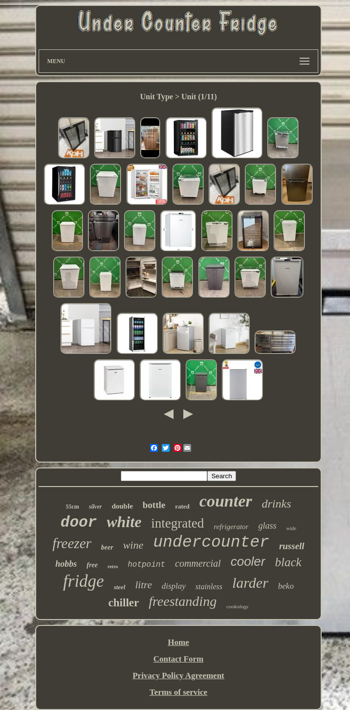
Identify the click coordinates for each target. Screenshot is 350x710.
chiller (124, 603)
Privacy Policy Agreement (178, 675)
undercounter (211, 542)
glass (267, 526)
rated (182, 506)
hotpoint (146, 564)
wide (291, 528)
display (174, 586)
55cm (72, 506)
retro (113, 566)
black (288, 562)
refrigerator (231, 527)
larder (250, 583)
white (124, 522)
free (92, 565)
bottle (154, 505)
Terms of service (178, 692)
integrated (177, 523)
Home (178, 642)
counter (225, 501)
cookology (237, 606)
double (121, 506)
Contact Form (178, 659)
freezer (71, 543)
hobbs (66, 564)
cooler (248, 561)
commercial (198, 563)
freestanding (183, 601)
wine (133, 545)
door (79, 522)
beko (286, 586)
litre (143, 585)
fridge (83, 581)
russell (292, 546)
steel (120, 587)
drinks (276, 503)
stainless (209, 586)
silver (95, 506)
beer (107, 547)
